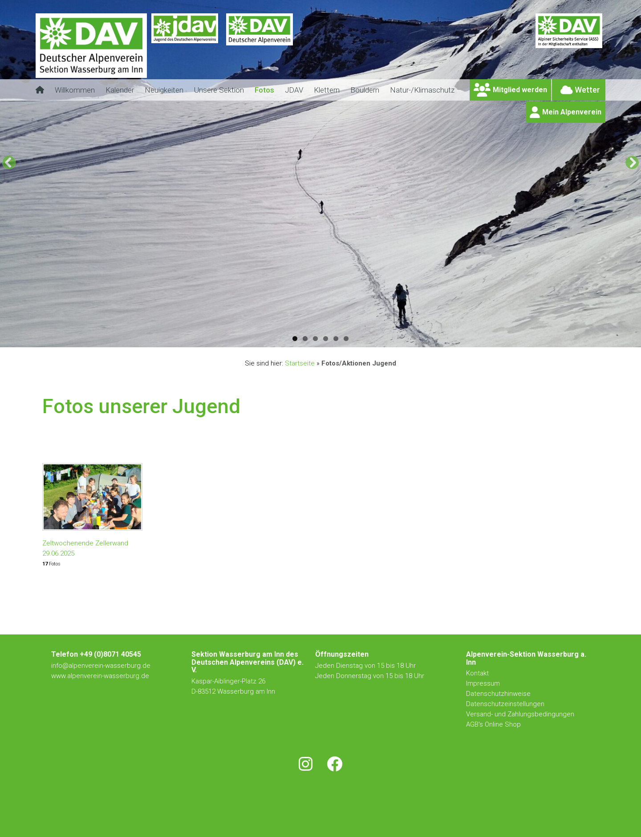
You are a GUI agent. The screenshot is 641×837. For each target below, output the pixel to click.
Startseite (300, 363)
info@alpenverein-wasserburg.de (100, 666)
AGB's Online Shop (493, 724)
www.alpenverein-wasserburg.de (100, 676)
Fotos (264, 89)
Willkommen (75, 89)
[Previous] (9, 162)
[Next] (632, 162)
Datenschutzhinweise (498, 694)
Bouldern (364, 89)
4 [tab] (325, 338)
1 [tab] (294, 338)
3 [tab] (315, 338)
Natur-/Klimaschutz (422, 89)
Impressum (483, 683)
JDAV (294, 89)
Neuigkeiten (164, 89)
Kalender (119, 89)
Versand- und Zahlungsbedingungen (520, 714)
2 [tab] (305, 338)
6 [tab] (346, 338)
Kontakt (478, 673)
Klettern (327, 89)
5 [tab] (335, 338)
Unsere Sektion (219, 89)
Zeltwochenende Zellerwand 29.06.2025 (85, 548)
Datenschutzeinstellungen (505, 704)
